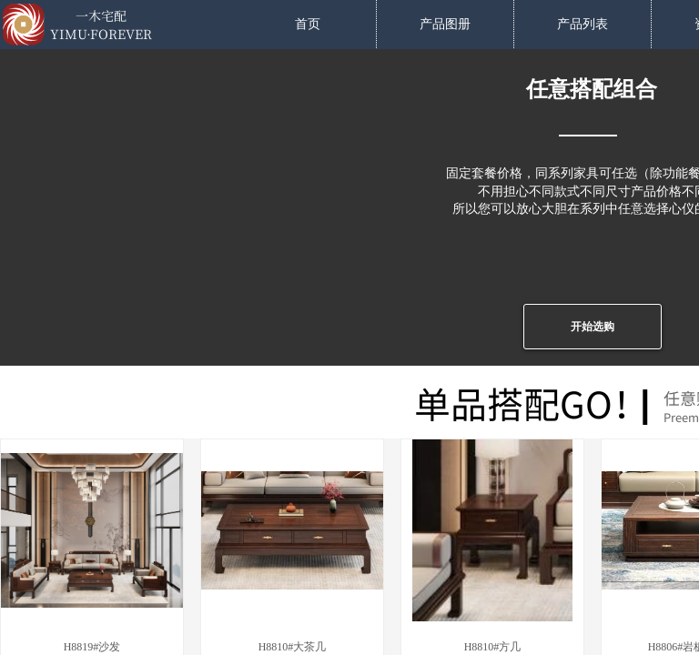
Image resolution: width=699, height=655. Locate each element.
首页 (307, 23)
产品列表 (582, 23)
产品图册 (445, 23)
